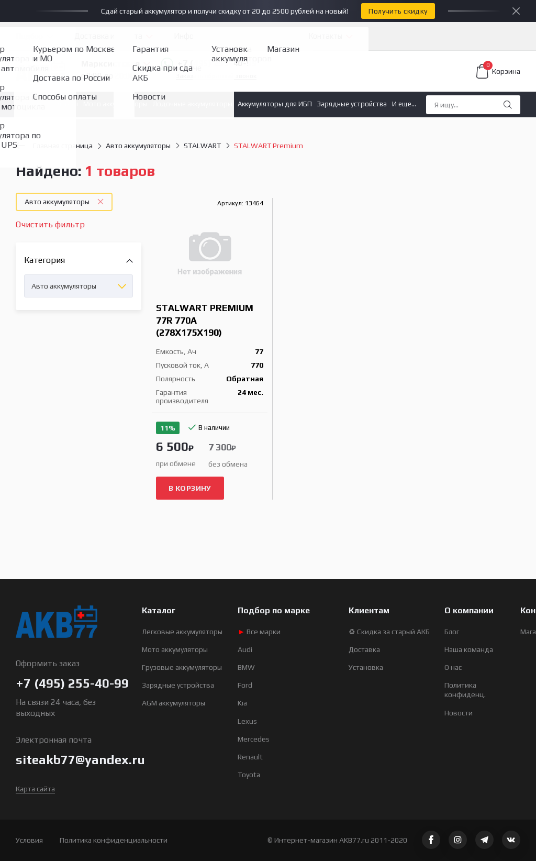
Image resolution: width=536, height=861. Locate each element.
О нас (453, 667)
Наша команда (468, 649)
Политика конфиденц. (465, 690)
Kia (242, 703)
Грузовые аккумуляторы (182, 667)
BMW (246, 667)
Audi (245, 649)
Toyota (249, 774)
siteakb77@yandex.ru (80, 760)
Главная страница (54, 145)
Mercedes (254, 739)
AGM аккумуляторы (173, 703)
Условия (29, 840)
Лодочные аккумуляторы (192, 104)
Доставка (364, 649)
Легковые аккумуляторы (182, 631)
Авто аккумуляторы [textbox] (63, 286)
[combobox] (78, 285)
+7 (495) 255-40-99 (208, 64)
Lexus (247, 721)
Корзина (498, 71)
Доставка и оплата (108, 35)
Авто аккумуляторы (47, 104)
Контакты (325, 35)
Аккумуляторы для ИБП (275, 104)
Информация (197, 35)
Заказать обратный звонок (216, 76)
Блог (451, 631)
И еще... (404, 104)
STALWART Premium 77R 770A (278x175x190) (204, 320)
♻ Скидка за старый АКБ (389, 631)
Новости (458, 713)
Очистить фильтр (50, 224)
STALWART (202, 145)
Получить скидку (397, 11)
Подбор (29, 35)
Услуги (265, 35)
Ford (245, 685)
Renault (250, 757)
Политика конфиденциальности (114, 840)
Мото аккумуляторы (115, 104)
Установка (366, 667)
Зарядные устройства (352, 104)
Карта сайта (35, 789)
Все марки (259, 631)
